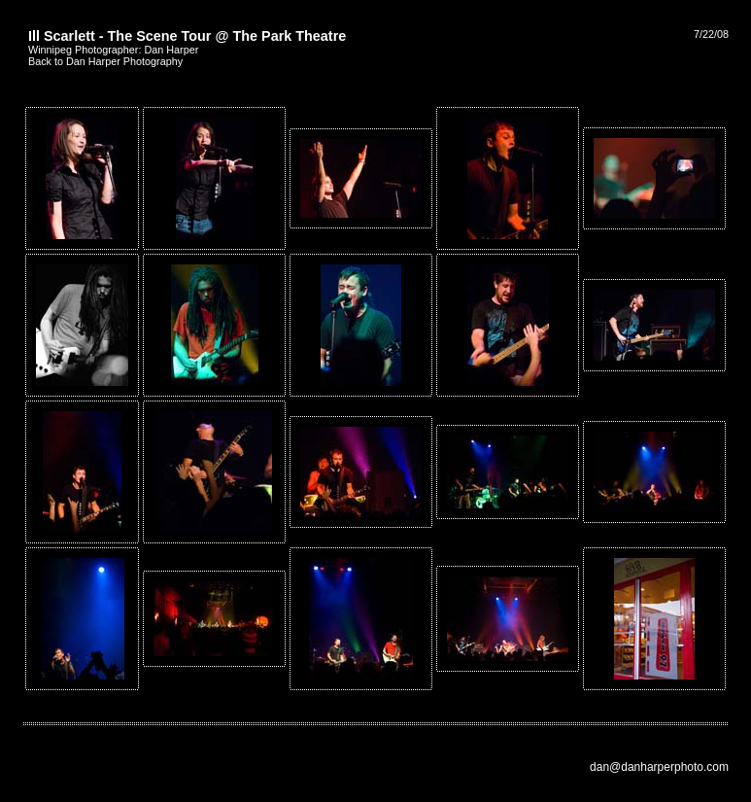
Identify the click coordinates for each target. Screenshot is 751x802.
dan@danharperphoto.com (659, 767)
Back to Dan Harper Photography (105, 61)
